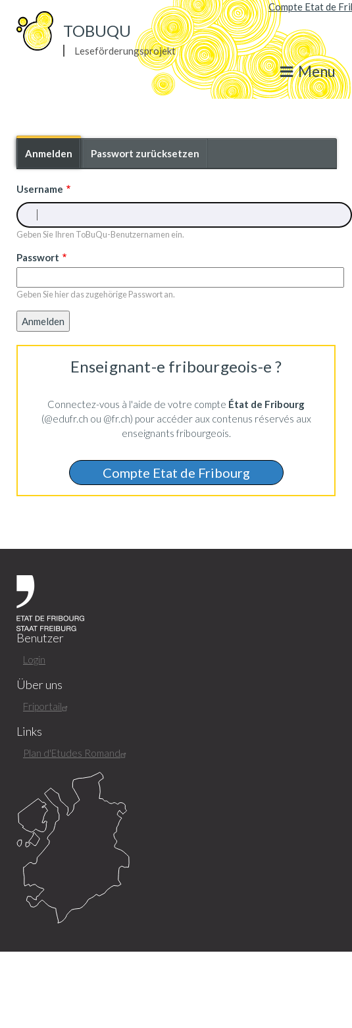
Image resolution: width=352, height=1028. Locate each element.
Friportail (47, 706)
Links (29, 731)
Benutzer (40, 638)
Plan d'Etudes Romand (76, 753)
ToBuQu (97, 30)
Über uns (39, 685)
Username (39, 189)
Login (34, 659)
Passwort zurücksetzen (145, 153)
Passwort (37, 257)
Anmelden (53, 157)
